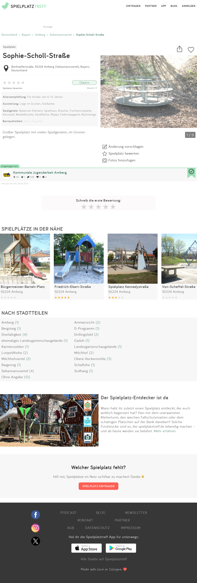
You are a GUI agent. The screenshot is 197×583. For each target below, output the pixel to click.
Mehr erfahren (165, 431)
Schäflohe (82, 364)
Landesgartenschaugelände (95, 346)
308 (30, 177)
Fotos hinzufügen (122, 160)
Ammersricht (84, 322)
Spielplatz (9, 47)
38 (16, 177)
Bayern (26, 34)
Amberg (40, 34)
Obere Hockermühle (90, 358)
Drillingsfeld (83, 334)
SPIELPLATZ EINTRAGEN (98, 486)
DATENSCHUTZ (97, 527)
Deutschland (9, 34)
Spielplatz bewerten (12, 88)
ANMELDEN (188, 6)
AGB (70, 527)
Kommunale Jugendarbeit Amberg (40, 172)
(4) (25, 334)
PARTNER (151, 6)
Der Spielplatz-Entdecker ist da (134, 397)
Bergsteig (9, 328)
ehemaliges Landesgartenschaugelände (32, 340)
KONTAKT (85, 520)
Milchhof (81, 352)
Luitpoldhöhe (12, 352)
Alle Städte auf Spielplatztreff (104, 559)
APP (163, 6)
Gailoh (79, 340)
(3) (109, 358)
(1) (17, 322)
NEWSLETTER (136, 512)
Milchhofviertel (13, 358)
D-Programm (84, 328)
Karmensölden (13, 346)
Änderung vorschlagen (126, 146)
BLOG (174, 6)
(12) (27, 377)
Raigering (9, 364)
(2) (98, 322)
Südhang (81, 370)
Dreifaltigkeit (12, 334)
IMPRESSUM (130, 527)
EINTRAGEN (133, 6)
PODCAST (68, 512)
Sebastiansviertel (61, 34)
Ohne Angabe (12, 377)
